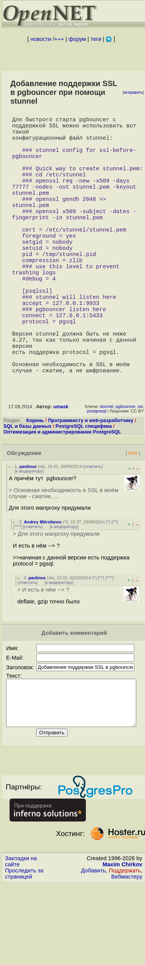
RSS (132, 517)
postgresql (96, 475)
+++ (59, 39)
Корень (35, 484)
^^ (115, 586)
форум (77, 39)
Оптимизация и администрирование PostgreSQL (62, 496)
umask (60, 471)
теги (95, 39)
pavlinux (28, 530)
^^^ (17, 590)
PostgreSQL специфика (84, 490)
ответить (93, 530)
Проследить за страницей (24, 947)
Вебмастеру (126, 950)
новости (41, 39)
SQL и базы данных (27, 490)
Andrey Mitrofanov (43, 586)
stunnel (106, 470)
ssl (139, 470)
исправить (133, 92)
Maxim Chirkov (122, 938)
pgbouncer (125, 470)
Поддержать (125, 944)
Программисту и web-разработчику (91, 484)
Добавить (93, 944)
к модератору (29, 535)
